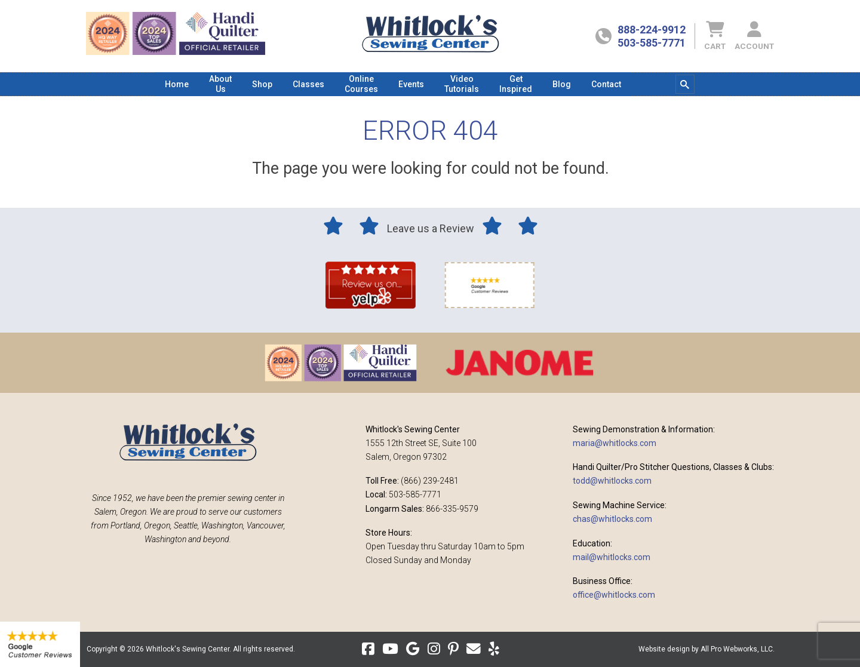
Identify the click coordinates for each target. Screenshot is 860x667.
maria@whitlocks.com (614, 443)
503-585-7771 (652, 42)
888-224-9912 (652, 29)
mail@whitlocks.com (611, 557)
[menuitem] (177, 84)
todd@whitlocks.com (612, 480)
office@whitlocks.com (614, 595)
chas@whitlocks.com (612, 519)
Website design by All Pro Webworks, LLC (705, 649)
